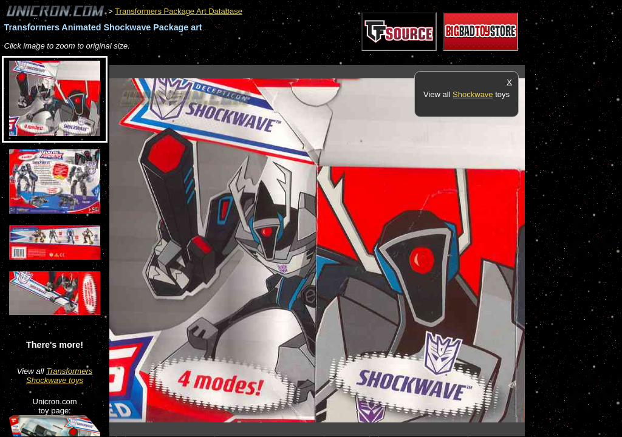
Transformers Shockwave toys (59, 376)
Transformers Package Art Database (178, 10)
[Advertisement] (330, 58)
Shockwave (473, 94)
